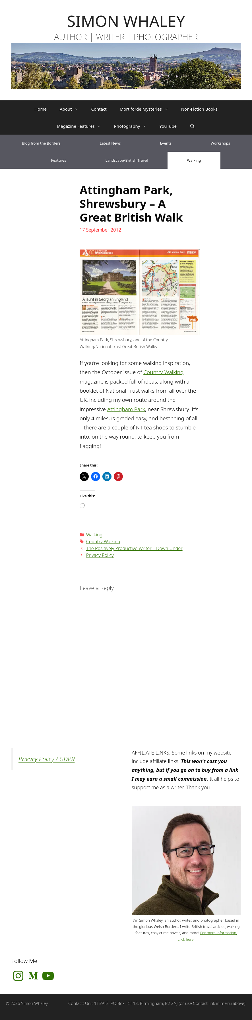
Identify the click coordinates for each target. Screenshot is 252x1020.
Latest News (110, 143)
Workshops (220, 143)
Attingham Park (126, 409)
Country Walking (163, 372)
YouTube (168, 126)
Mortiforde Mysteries (147, 108)
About (72, 108)
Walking (194, 160)
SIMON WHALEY (126, 20)
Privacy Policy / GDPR (46, 759)
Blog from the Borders (41, 143)
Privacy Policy (100, 555)
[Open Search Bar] (192, 126)
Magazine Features (82, 126)
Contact (99, 109)
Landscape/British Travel (126, 160)
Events (166, 143)
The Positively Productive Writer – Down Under (134, 548)
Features (58, 160)
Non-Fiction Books (199, 109)
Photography (133, 126)
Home (40, 109)
